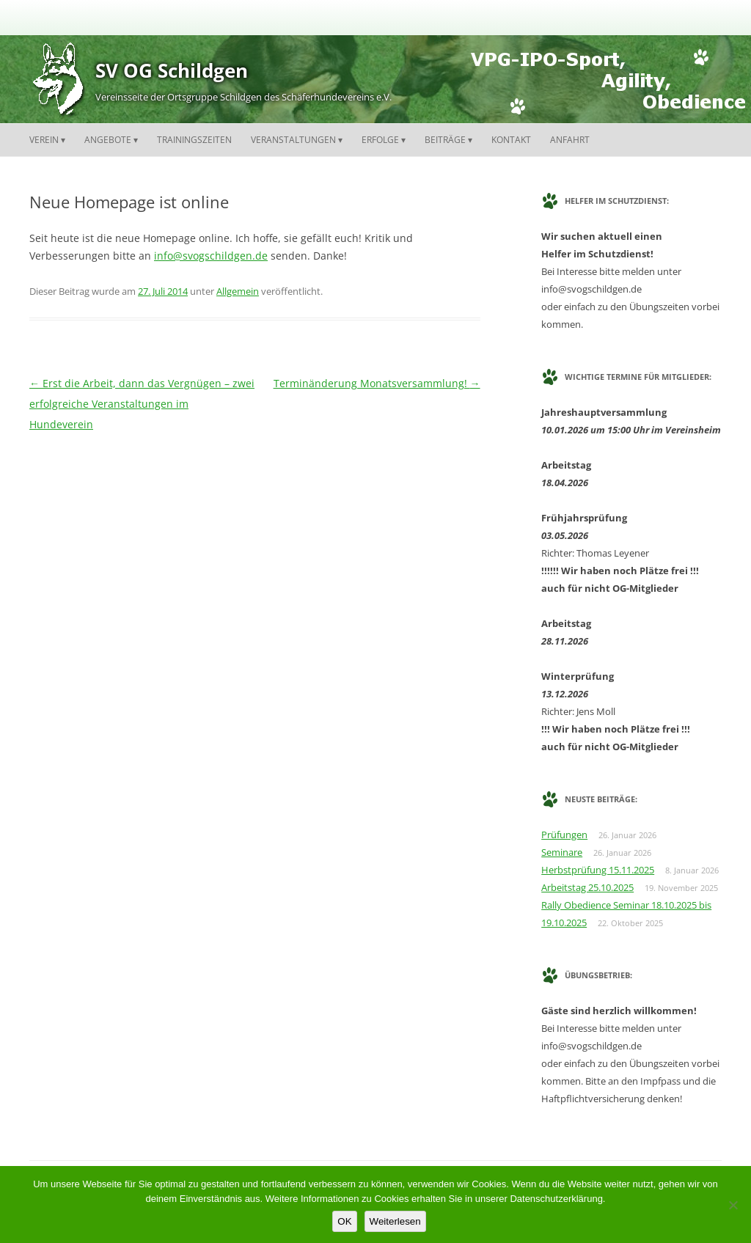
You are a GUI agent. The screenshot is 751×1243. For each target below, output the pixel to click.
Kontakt (511, 139)
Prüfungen (564, 834)
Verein (44, 139)
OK (344, 1221)
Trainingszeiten (194, 139)
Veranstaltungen (293, 139)
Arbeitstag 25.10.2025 (587, 887)
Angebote (107, 139)
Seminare (561, 852)
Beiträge (445, 139)
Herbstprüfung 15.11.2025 (597, 869)
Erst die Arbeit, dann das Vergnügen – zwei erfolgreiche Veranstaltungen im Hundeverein (141, 403)
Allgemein (237, 291)
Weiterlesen (395, 1221)
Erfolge (380, 139)
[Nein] (732, 1205)
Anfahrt (570, 139)
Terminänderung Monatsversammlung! (377, 383)
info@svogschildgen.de (211, 256)
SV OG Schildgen (171, 70)
